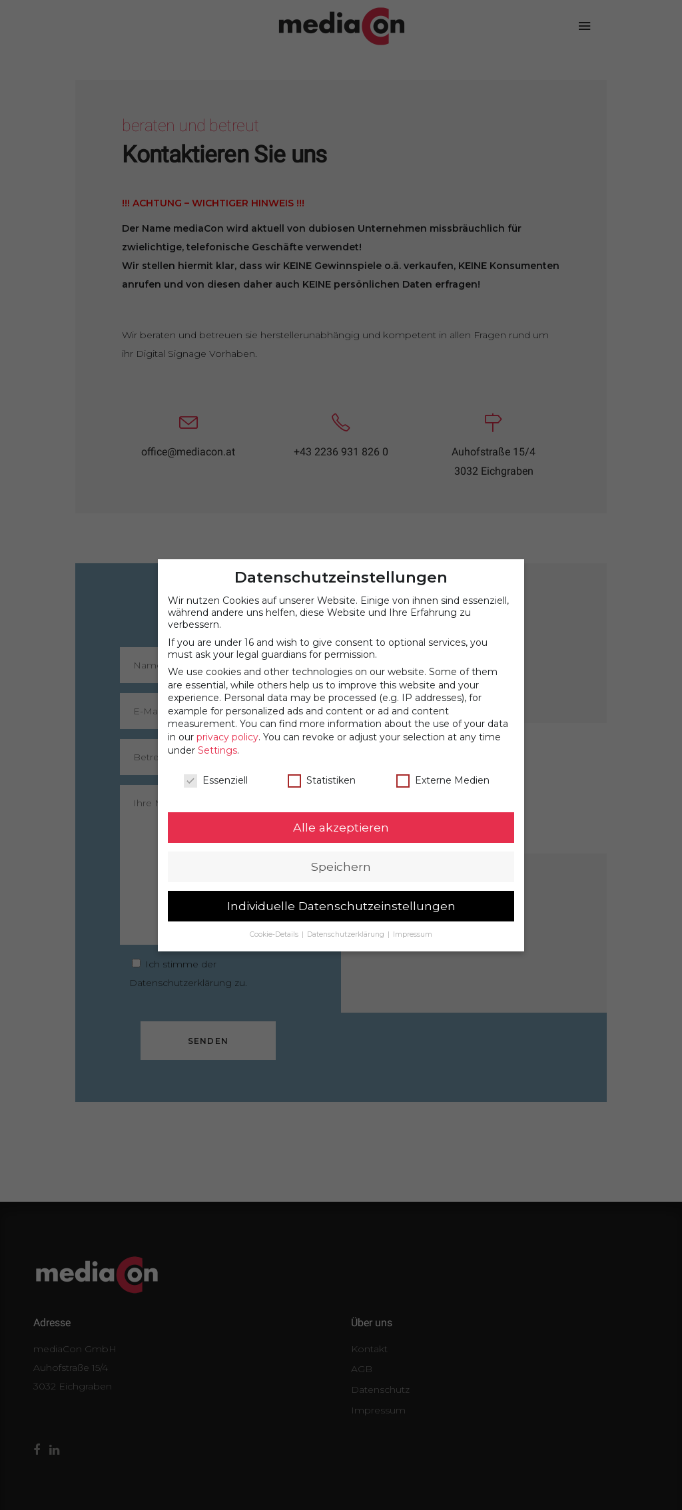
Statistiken (322, 769)
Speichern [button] (341, 855)
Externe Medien (443, 769)
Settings (217, 739)
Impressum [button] (412, 923)
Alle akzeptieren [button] (341, 816)
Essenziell (216, 769)
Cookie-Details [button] (275, 923)
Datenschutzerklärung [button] (346, 923)
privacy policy (227, 726)
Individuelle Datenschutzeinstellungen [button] (341, 894)
